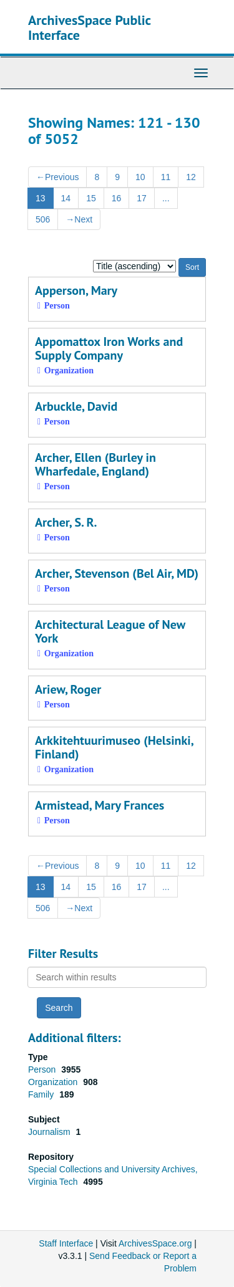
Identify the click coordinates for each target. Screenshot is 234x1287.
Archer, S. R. (66, 522)
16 (117, 198)
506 (43, 219)
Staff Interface (66, 1243)
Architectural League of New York (110, 631)
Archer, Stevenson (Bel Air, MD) (116, 573)
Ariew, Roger (68, 689)
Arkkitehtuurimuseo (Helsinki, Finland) (114, 747)
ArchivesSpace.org (155, 1243)
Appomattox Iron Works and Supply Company (109, 348)
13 (41, 198)
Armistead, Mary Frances (99, 805)
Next (79, 219)
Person (43, 1069)
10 (140, 177)
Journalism (50, 1132)
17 (142, 198)
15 (91, 198)
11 (166, 177)
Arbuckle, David (76, 406)
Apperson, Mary (76, 290)
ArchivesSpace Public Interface (89, 27)
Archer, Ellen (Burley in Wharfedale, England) (95, 464)
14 (66, 198)
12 (191, 177)
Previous (57, 177)
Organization (54, 1082)
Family (42, 1094)
